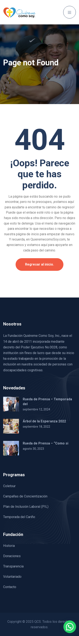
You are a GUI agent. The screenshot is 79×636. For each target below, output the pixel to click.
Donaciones (12, 556)
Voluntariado (12, 577)
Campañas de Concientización (25, 496)
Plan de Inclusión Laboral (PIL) (25, 507)
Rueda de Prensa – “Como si (45, 443)
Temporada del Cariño (19, 517)
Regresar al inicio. (39, 264)
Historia (9, 546)
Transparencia (13, 566)
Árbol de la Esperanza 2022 (44, 421)
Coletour (9, 486)
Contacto (9, 587)
